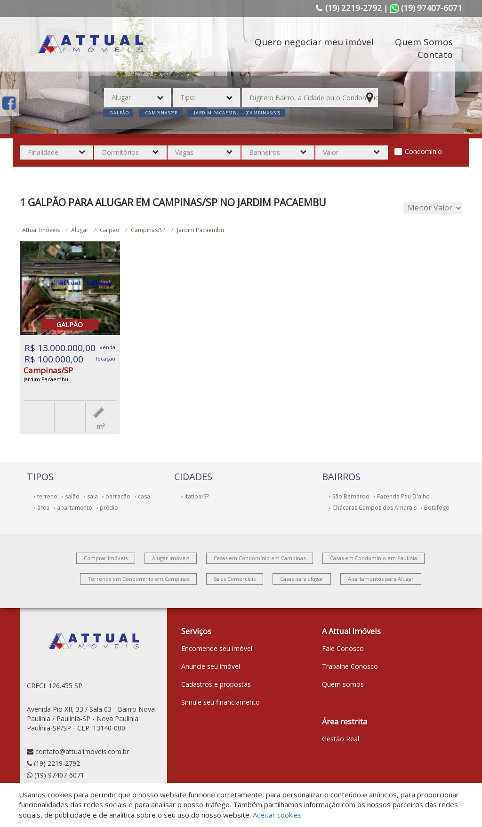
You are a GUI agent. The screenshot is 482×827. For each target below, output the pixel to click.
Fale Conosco (343, 648)
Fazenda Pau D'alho (403, 496)
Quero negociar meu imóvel (314, 42)
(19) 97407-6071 (59, 775)
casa (144, 496)
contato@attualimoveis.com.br (82, 751)
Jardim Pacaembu (200, 230)
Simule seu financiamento (220, 702)
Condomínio (423, 151)
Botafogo (437, 508)
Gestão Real (340, 738)
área (43, 508)
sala (92, 496)
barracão (117, 496)
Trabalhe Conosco (350, 666)
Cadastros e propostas (216, 684)
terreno (47, 496)
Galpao (110, 230)
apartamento (74, 508)
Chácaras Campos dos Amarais (374, 508)
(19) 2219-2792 (57, 763)
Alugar (79, 230)
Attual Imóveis (41, 230)
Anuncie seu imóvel (210, 666)
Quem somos (343, 684)
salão (72, 496)
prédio (109, 508)
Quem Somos (424, 42)
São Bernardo (351, 496)
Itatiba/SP (197, 496)
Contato (435, 54)
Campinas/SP (148, 230)
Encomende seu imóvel (216, 648)
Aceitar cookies (277, 814)
